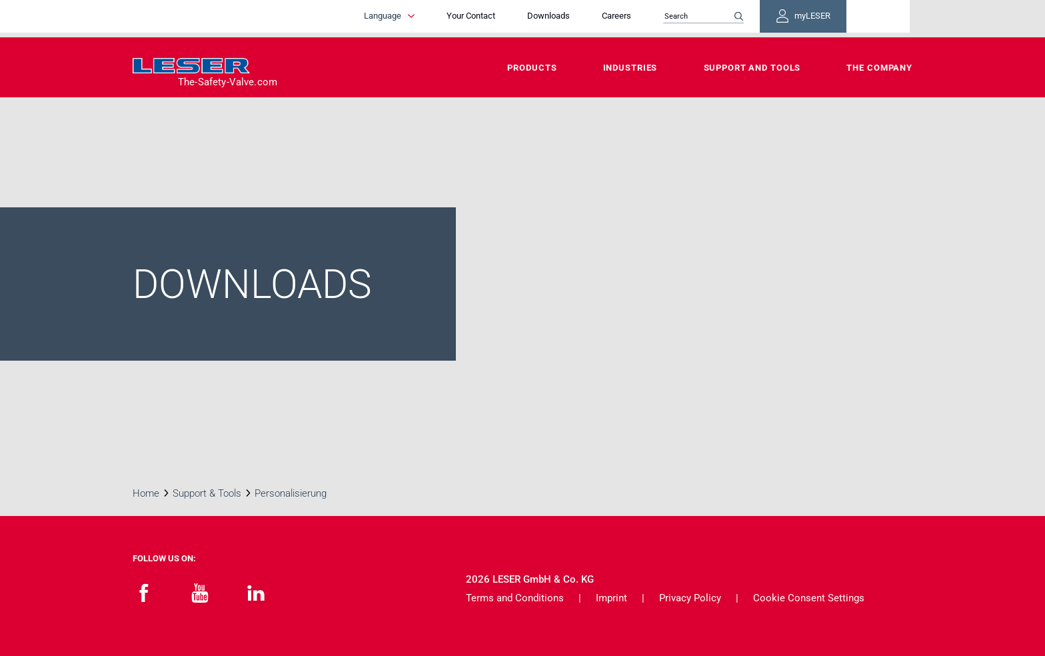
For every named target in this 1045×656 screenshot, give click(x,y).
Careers (670, 18)
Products (531, 68)
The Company (879, 68)
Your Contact (525, 18)
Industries (630, 68)
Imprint (611, 598)
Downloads (602, 18)
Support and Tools (752, 68)
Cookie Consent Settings (808, 598)
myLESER (869, 18)
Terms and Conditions (515, 598)
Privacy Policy (690, 598)
